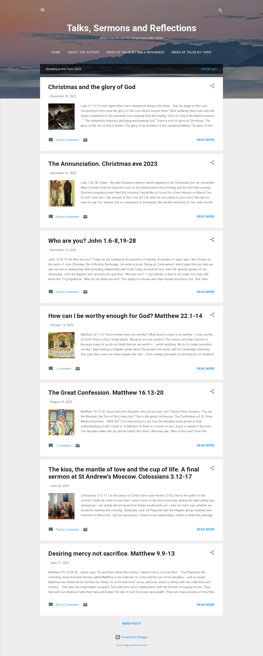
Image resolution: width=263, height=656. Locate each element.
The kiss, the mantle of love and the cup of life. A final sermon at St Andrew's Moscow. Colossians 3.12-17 (123, 473)
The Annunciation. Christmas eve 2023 (102, 163)
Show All (209, 69)
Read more (206, 140)
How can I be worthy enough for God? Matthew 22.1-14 (125, 315)
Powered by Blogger (131, 637)
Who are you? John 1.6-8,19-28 (92, 240)
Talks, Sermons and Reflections (131, 28)
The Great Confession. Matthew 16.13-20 (106, 392)
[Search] (220, 11)
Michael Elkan (141, 645)
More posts (131, 623)
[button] (212, 86)
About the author (83, 52)
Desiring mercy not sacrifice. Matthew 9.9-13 (111, 553)
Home (55, 52)
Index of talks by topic (192, 52)
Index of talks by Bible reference (135, 52)
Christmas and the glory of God (91, 87)
